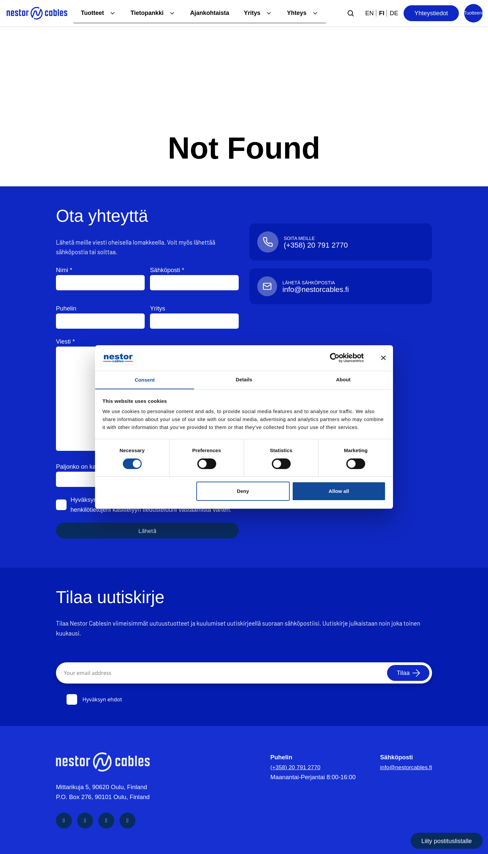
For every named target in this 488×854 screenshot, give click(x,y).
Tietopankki (145, 13)
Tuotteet (89, 13)
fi (381, 13)
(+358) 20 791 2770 (293, 767)
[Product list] (473, 13)
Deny (243, 492)
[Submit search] (350, 13)
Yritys (251, 13)
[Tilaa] (407, 673)
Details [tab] (244, 379)
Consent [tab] (145, 380)
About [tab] (343, 379)
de (394, 13)
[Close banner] (383, 357)
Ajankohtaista (208, 13)
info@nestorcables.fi (404, 767)
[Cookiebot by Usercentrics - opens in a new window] (340, 357)
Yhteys (296, 13)
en (369, 13)
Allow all (339, 492)
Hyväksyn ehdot (94, 699)
